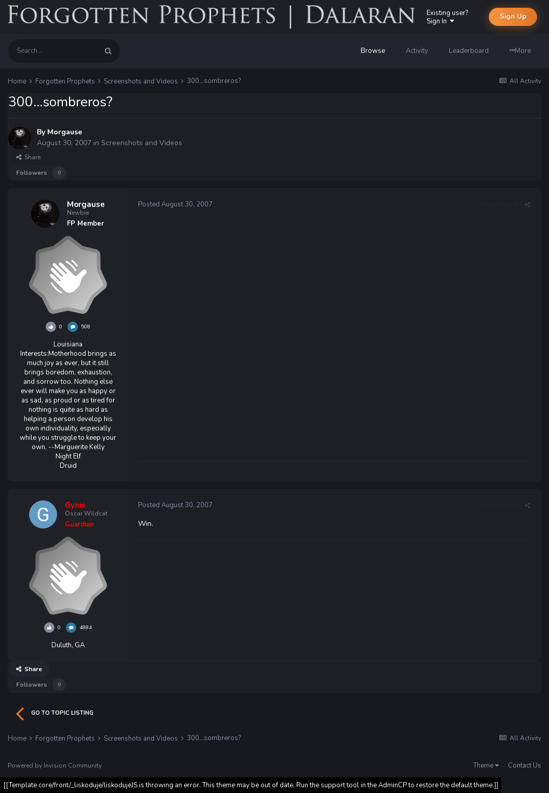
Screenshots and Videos (141, 143)
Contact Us (524, 765)
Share (28, 157)
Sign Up (513, 16)
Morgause (64, 132)
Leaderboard (469, 50)
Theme (486, 765)
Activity (417, 50)
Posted (175, 204)
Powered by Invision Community (55, 765)
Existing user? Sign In (447, 17)
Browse (373, 50)
